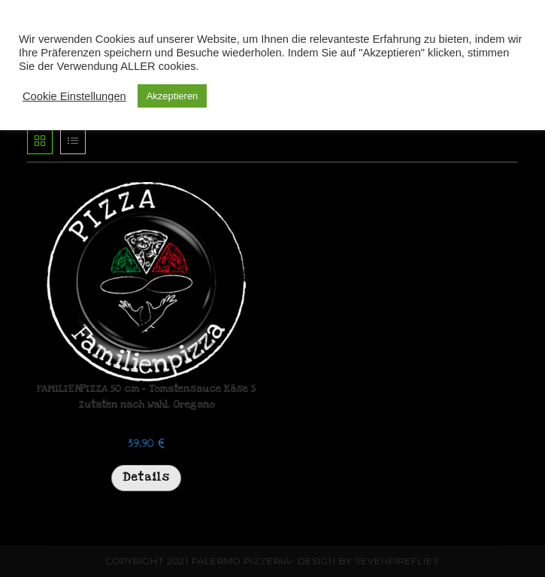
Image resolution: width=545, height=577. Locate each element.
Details (146, 476)
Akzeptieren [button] (172, 96)
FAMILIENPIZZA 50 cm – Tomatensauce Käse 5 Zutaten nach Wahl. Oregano (146, 396)
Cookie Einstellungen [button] (74, 96)
